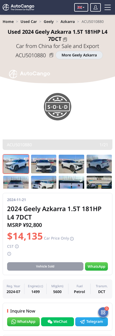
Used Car (29, 21)
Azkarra (68, 21)
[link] (8, 21)
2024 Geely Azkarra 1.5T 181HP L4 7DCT (57, 35)
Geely (49, 21)
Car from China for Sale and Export (57, 46)
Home (8, 21)
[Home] (18, 7)
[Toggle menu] (107, 7)
